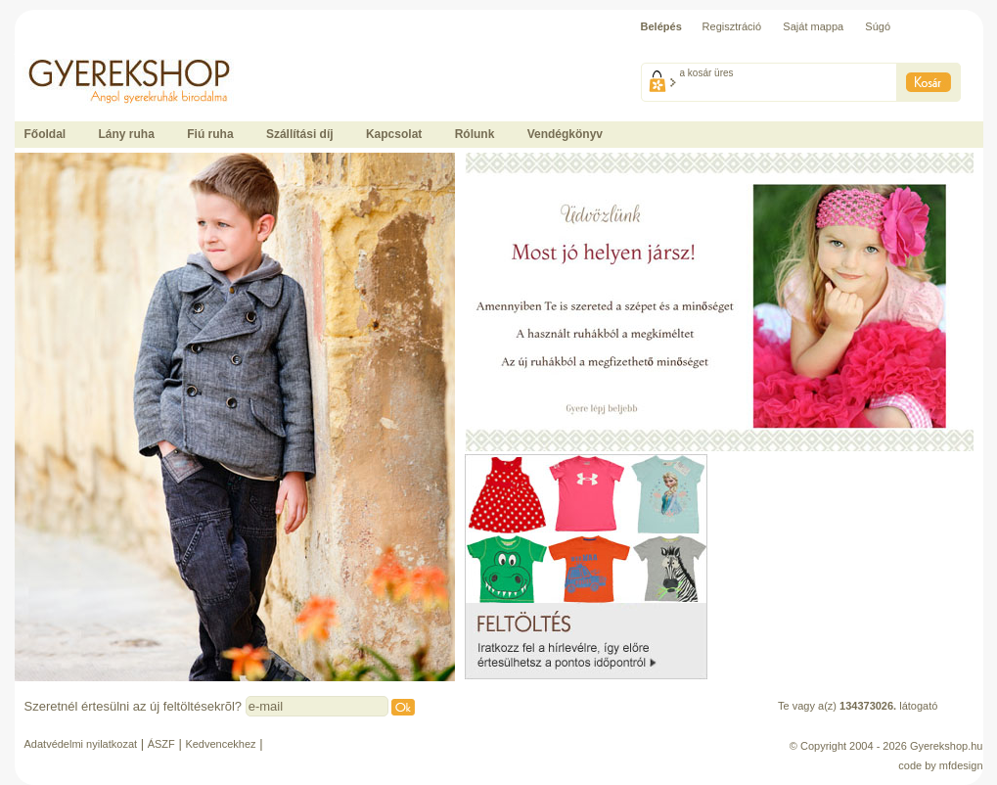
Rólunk (475, 134)
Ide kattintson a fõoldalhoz (77, 49)
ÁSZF (161, 744)
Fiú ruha (210, 134)
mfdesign (961, 765)
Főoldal (45, 134)
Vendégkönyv (565, 134)
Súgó (877, 26)
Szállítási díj (300, 134)
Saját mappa (813, 26)
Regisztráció (732, 26)
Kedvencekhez (220, 744)
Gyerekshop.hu (946, 746)
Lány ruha (127, 134)
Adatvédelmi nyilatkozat (81, 744)
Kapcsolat (394, 134)
